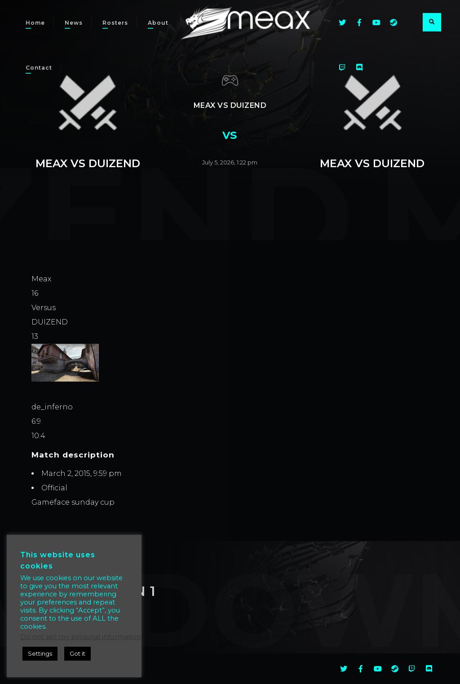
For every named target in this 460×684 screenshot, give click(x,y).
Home (35, 22)
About (158, 22)
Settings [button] (40, 653)
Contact (39, 67)
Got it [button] (77, 653)
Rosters (115, 22)
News (74, 22)
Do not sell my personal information (80, 637)
